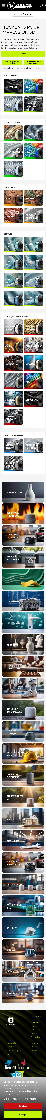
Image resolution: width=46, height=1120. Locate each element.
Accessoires (36, 1033)
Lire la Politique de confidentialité (20, 1099)
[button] (3, 5)
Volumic (34, 1043)
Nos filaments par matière (12, 62)
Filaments (27, 14)
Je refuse (23, 1106)
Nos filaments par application (34, 62)
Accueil (17, 14)
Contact (8, 1055)
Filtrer (23, 54)
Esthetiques (39, 68)
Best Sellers (8, 68)
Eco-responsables (23, 68)
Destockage (36, 1037)
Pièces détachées (35, 1028)
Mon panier (9, 1047)
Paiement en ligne (13, 1051)
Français (34, 1051)
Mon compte (10, 1043)
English (34, 1047)
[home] (22, 5)
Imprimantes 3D (36, 1017)
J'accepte (23, 1114)
